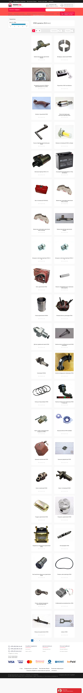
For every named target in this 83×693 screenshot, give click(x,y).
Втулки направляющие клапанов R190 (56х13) (64, 293)
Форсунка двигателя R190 (41, 646)
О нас (10, 1)
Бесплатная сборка (31, 1)
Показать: (68, 30)
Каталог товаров (14, 9)
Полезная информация (57, 683)
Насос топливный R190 (64, 498)
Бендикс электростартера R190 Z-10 (41, 263)
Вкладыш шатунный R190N (64, 56)
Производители (46, 664)
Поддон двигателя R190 (41, 528)
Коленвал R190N (41, 380)
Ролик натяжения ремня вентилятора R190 (41, 617)
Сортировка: (54, 30)
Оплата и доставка (42, 1)
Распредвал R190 (64, 557)
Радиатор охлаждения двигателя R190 (41, 558)
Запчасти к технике (19, 13)
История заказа (63, 666)
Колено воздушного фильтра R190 (64, 380)
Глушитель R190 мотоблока (64, 86)
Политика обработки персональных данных (38, 685)
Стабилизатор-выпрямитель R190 (64, 616)
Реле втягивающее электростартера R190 (64, 116)
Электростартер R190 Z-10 (41, 174)
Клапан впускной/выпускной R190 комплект (64, 352)
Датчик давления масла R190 (41, 351)
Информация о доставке (30, 683)
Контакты (51, 1)
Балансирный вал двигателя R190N (41, 57)
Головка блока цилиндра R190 (64, 322)
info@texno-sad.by (53, 6)
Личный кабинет (64, 664)
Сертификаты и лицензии (19, 1)
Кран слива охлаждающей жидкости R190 (41, 440)
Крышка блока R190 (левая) (64, 439)
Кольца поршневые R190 (41, 410)
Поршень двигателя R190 (64, 528)
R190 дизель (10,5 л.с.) (38, 15)
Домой (10, 13)
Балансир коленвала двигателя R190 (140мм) (41, 234)
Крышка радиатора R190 (64, 469)
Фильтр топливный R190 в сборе (64, 145)
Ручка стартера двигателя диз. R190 (41, 146)
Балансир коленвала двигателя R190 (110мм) (64, 204)
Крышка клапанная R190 (41, 469)
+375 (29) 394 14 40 (68, 6)
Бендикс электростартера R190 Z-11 (64, 263)
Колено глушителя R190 (41, 115)
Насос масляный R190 (41, 498)
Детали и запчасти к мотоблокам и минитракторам (40, 13)
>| (39, 655)
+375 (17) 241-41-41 (14, 666)
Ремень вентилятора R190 (64, 587)
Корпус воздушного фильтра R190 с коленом (64, 411)
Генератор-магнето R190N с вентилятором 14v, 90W (41, 87)
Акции (44, 666)
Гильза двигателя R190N (41, 322)
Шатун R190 (64, 646)
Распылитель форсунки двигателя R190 (41, 587)
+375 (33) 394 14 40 (68, 4)
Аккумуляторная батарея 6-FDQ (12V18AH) (64, 175)
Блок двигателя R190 (41, 292)
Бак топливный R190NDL (41, 204)
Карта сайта (28, 666)
